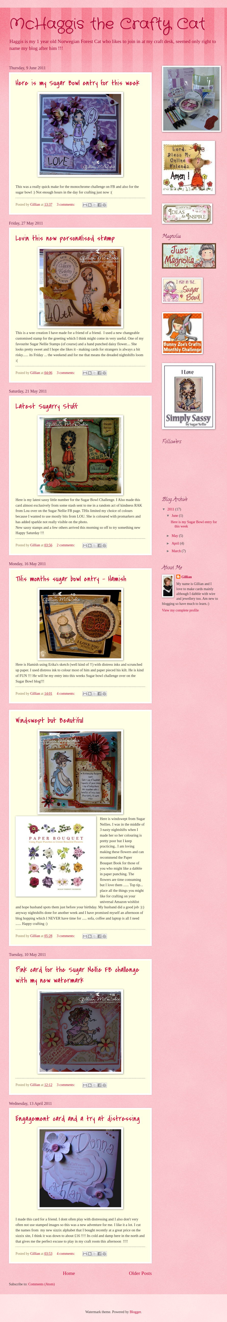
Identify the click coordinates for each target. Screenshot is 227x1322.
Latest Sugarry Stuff (47, 406)
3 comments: (66, 204)
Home (69, 1273)
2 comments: (66, 545)
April (176, 543)
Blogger (135, 1312)
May (175, 536)
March (177, 551)
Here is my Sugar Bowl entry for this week (78, 83)
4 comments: (66, 693)
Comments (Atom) (41, 1284)
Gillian (186, 577)
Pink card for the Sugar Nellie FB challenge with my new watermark (77, 975)
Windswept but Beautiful (49, 720)
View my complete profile (180, 610)
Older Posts (140, 1273)
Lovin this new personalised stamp (65, 238)
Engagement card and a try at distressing (78, 1118)
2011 (171, 509)
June (175, 516)
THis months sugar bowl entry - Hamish (71, 579)
